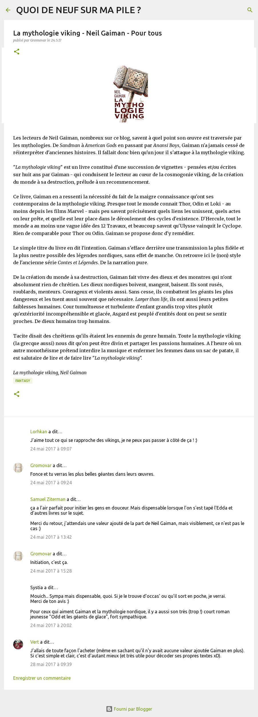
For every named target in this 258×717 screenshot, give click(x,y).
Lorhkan (38, 431)
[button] (16, 52)
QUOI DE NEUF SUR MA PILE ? (78, 10)
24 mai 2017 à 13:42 (51, 537)
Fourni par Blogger (129, 709)
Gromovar (40, 465)
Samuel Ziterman (48, 499)
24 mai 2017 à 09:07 (51, 448)
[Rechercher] (250, 10)
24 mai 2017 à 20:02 (51, 625)
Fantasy (22, 381)
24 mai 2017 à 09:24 (51, 482)
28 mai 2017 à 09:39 (51, 664)
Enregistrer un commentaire (42, 678)
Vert (34, 641)
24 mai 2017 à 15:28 (51, 570)
